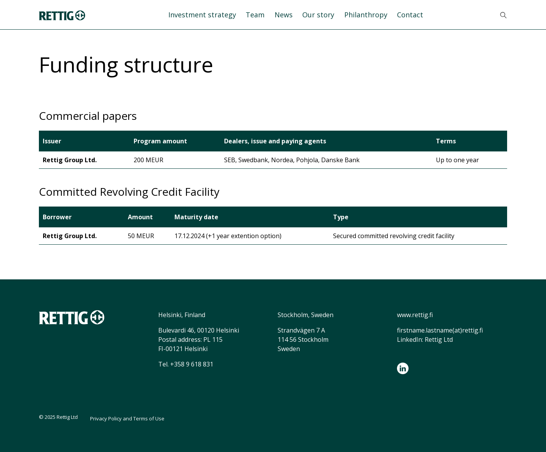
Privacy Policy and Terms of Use (127, 418)
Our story (318, 14)
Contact (410, 14)
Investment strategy (202, 14)
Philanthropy (365, 14)
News (284, 14)
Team (255, 14)
